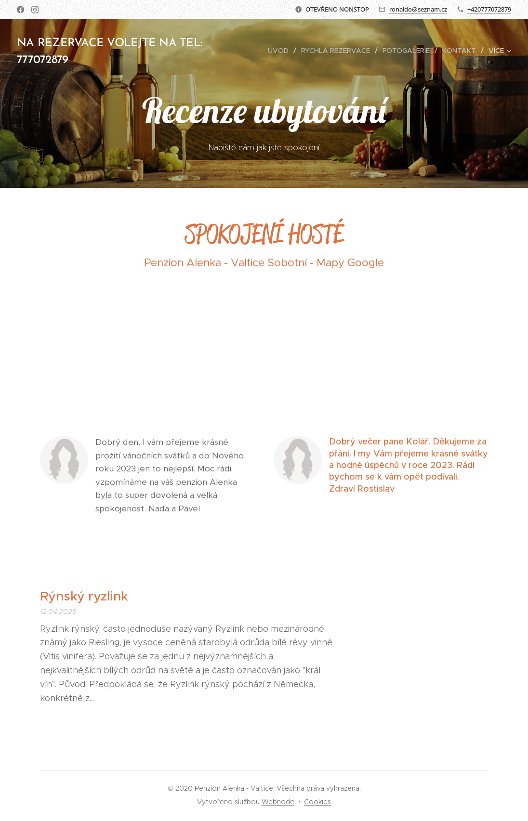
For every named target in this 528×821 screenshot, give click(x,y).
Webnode (278, 801)
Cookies (317, 801)
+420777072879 (489, 9)
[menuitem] (280, 51)
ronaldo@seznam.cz (418, 9)
